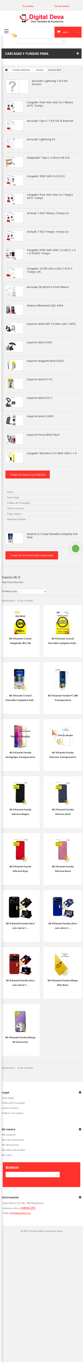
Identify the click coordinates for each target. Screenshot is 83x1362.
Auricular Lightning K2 (41, 139)
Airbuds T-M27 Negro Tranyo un (48, 231)
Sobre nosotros (15, 508)
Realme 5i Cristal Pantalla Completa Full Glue (52, 535)
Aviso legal (13, 497)
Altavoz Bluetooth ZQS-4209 (45, 305)
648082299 (28, 1208)
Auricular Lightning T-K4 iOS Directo (50, 82)
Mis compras (9, 1134)
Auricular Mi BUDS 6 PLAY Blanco (48, 287)
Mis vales (7, 1155)
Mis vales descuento (13, 1139)
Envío (10, 492)
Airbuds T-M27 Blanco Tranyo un (48, 213)
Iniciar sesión (62, 6)
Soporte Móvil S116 (39, 379)
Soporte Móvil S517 (39, 398)
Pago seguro (14, 513)
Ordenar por (9, 591)
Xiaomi (40, 69)
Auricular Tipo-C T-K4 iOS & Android (50, 120)
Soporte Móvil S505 (39, 342)
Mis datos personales (13, 1149)
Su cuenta (28, 6)
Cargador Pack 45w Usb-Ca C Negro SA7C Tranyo (50, 196)
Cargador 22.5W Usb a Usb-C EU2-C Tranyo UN (50, 270)
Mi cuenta (8, 1129)
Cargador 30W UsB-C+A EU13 (46, 176)
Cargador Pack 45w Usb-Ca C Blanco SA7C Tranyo (50, 103)
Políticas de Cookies (12, 1113)
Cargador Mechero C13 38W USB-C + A (52, 453)
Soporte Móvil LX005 (40, 416)
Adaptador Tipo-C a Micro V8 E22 (48, 157)
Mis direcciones (10, 1144)
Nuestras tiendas (16, 519)
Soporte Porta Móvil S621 (43, 434)
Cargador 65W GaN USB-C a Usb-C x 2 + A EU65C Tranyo (51, 251)
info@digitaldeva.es (20, 1213)
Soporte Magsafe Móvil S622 (45, 361)
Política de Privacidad (18, 502)
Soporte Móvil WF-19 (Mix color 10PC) (51, 324)
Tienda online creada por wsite (46, 1231)
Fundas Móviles (21, 69)
